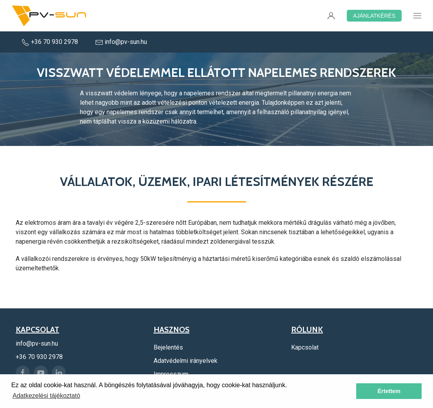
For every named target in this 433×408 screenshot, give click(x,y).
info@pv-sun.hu (121, 42)
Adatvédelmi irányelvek (185, 360)
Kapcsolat (305, 347)
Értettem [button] (388, 391)
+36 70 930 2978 (51, 42)
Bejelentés (168, 347)
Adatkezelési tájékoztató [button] (46, 395)
